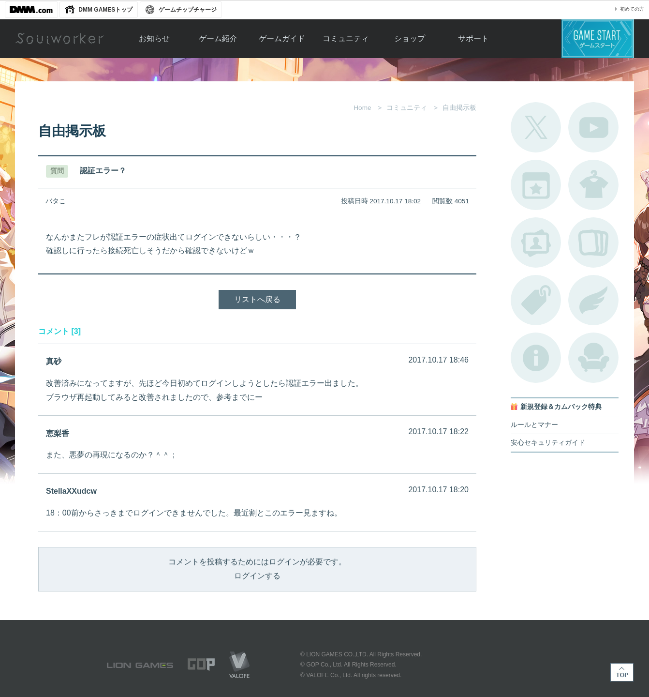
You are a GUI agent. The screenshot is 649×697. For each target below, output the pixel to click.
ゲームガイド (282, 38)
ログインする (257, 576)
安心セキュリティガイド (548, 442)
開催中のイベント (536, 185)
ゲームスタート (597, 38)
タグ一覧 (536, 300)
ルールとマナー (534, 424)
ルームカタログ (593, 358)
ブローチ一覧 (593, 300)
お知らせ (154, 38)
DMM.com (31, 9)
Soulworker (59, 38)
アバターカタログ (593, 185)
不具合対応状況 (536, 358)
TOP (622, 672)
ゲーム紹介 (218, 38)
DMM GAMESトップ (105, 9)
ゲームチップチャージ (188, 9)
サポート (473, 38)
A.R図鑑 (593, 242)
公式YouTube (593, 127)
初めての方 (632, 9)
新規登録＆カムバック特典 (561, 406)
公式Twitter (536, 127)
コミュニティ (346, 38)
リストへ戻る (257, 299)
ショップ (409, 38)
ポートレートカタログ (536, 242)
